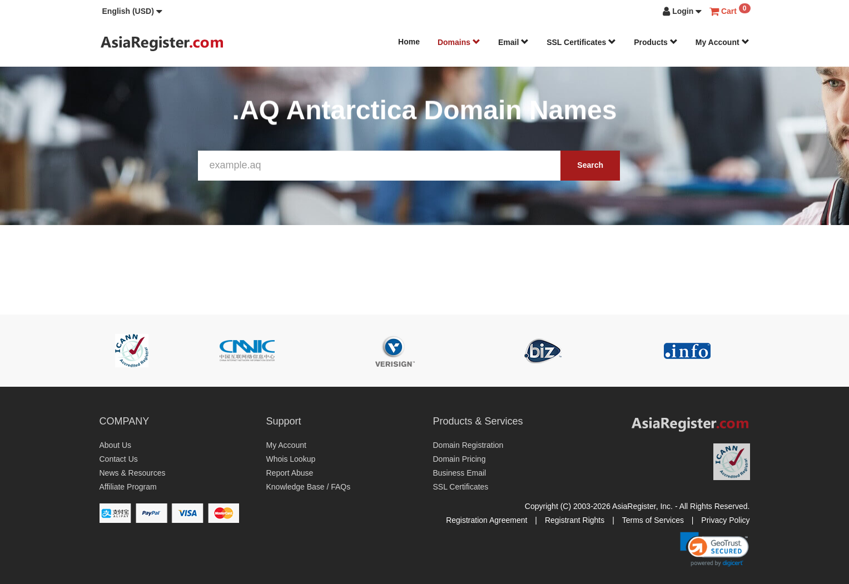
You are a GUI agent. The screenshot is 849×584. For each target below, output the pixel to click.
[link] (714, 549)
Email (513, 42)
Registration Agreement (486, 520)
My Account (722, 42)
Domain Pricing (459, 459)
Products (656, 42)
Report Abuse (290, 472)
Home (409, 41)
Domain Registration (468, 445)
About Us (116, 445)
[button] (132, 11)
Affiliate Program (128, 486)
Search (590, 165)
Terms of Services (653, 520)
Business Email (459, 472)
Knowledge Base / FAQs (308, 486)
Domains (459, 42)
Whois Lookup (291, 459)
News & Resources (133, 472)
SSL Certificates (581, 42)
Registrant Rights (574, 520)
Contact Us (119, 459)
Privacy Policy (725, 520)
